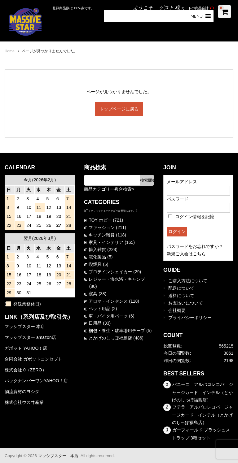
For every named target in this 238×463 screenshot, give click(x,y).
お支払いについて (185, 303)
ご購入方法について (187, 280)
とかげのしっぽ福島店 (110, 337)
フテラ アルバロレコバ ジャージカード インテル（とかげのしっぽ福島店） (202, 415)
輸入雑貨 (97, 249)
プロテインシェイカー (110, 271)
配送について (181, 288)
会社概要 (177, 310)
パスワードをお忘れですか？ (195, 246)
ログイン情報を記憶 (191, 216)
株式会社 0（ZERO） (25, 369)
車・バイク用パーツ (108, 316)
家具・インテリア (106, 242)
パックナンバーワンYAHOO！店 (36, 380)
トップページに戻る (119, 108)
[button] (197, 16)
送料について (181, 295)
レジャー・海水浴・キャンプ (117, 279)
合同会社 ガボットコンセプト (33, 359)
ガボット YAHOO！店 (26, 348)
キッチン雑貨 (102, 234)
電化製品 (97, 256)
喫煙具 (95, 264)
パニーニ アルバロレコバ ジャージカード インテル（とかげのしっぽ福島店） (202, 392)
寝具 (93, 293)
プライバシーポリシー (190, 317)
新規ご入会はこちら (186, 253)
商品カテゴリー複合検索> (109, 189)
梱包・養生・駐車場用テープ (117, 330)
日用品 (95, 323)
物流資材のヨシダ (22, 391)
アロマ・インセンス (108, 301)
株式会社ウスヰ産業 (24, 402)
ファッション (102, 227)
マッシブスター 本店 (25, 326)
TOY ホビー (100, 220)
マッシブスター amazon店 (30, 337)
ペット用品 (99, 308)
